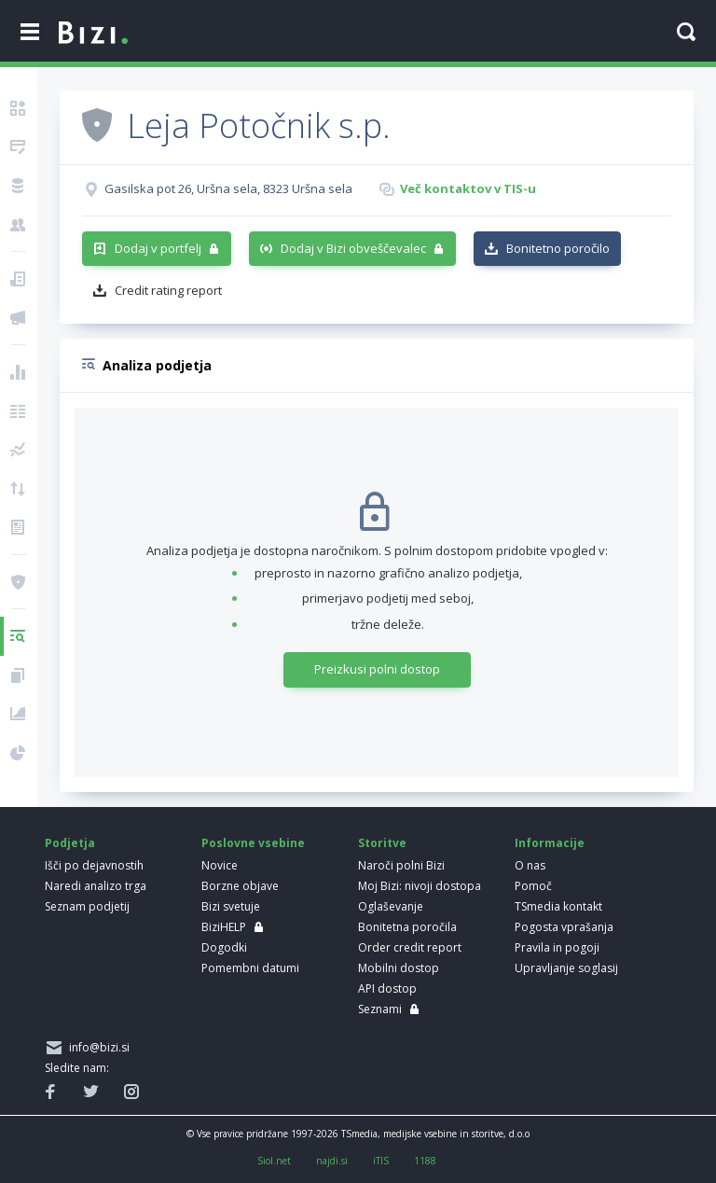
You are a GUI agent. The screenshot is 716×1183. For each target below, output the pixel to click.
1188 (425, 1160)
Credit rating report (168, 290)
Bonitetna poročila (407, 927)
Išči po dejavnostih (94, 865)
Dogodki (224, 947)
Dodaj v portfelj (158, 248)
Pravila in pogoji (557, 947)
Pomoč (533, 886)
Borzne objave (240, 886)
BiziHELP (223, 927)
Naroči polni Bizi (401, 865)
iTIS (381, 1160)
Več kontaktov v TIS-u (468, 188)
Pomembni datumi (250, 968)
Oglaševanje (390, 906)
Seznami (380, 1009)
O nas (530, 865)
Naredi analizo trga (95, 886)
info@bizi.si (96, 1047)
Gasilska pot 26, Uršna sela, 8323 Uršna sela (228, 188)
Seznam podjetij (87, 906)
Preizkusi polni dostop (377, 669)
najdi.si (332, 1160)
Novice (219, 865)
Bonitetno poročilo (558, 248)
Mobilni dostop (398, 968)
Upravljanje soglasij (566, 968)
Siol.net (274, 1160)
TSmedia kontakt (558, 906)
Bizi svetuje (230, 906)
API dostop (387, 988)
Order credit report (409, 947)
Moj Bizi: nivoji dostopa (419, 886)
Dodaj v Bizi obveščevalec (353, 248)
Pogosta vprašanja (564, 927)
